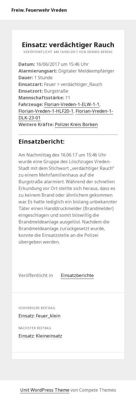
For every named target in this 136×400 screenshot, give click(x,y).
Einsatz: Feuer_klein (39, 316)
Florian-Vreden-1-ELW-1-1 (71, 104)
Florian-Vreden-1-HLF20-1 (45, 111)
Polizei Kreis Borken (76, 124)
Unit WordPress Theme (44, 390)
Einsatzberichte (77, 275)
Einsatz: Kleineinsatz (40, 336)
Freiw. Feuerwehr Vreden (39, 10)
